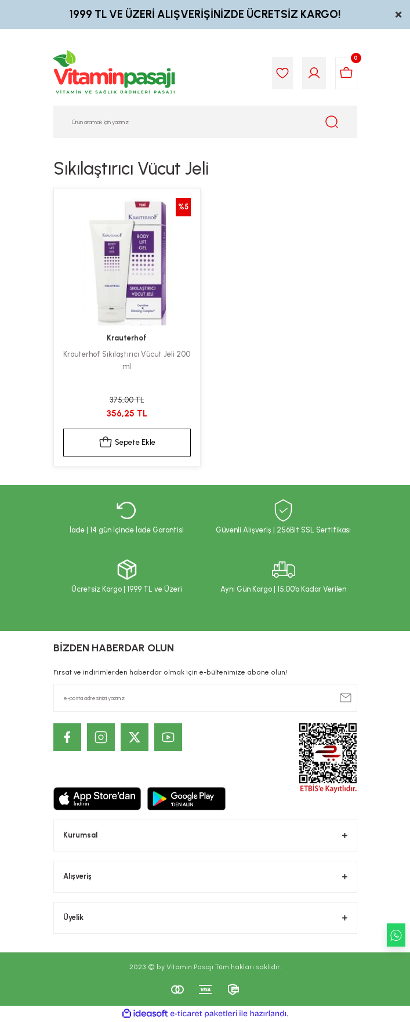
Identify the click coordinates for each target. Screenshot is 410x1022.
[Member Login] (314, 73)
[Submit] (346, 698)
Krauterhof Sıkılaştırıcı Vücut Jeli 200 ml (126, 360)
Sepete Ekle (127, 443)
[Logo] (114, 73)
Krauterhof (127, 338)
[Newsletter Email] (205, 698)
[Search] (205, 122)
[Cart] (346, 73)
